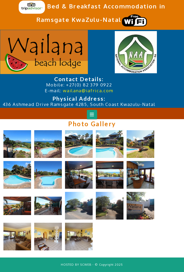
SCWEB (85, 264)
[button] (92, 114)
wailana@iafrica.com (88, 90)
